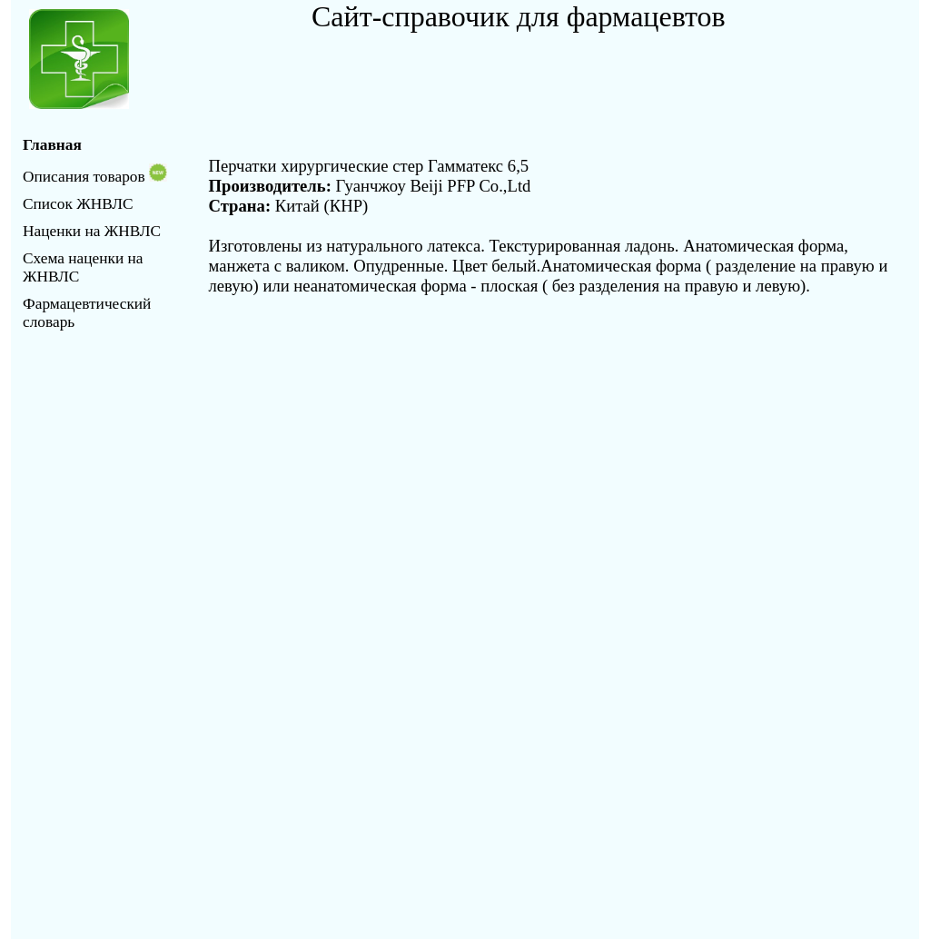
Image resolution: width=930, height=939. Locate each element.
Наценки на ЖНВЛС (92, 231)
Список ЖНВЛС (78, 204)
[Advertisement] (524, 74)
